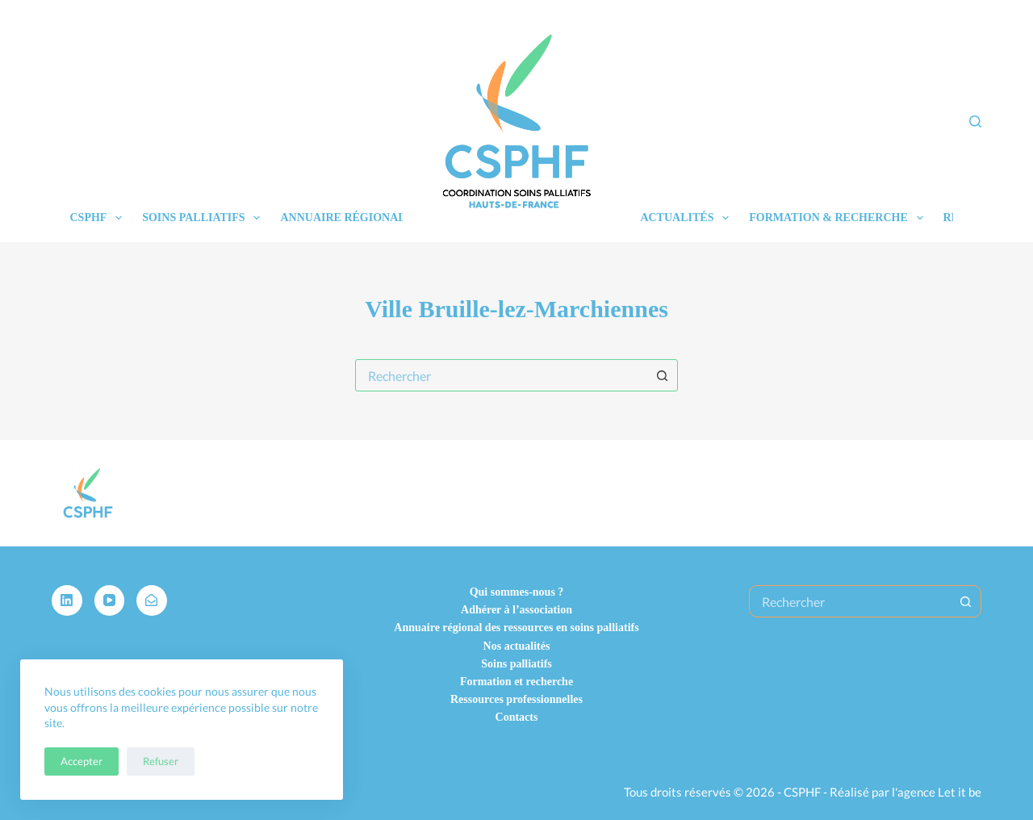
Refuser (160, 761)
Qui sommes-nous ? (517, 592)
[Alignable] (151, 600)
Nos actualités (516, 646)
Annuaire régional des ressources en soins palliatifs (516, 627)
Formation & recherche (839, 218)
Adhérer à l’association (516, 610)
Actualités (687, 218)
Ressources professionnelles (516, 699)
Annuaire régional (342, 217)
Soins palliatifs (204, 218)
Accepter (81, 761)
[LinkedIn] (67, 600)
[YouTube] (109, 600)
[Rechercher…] (850, 601)
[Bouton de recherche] (661, 375)
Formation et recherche (516, 682)
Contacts (517, 717)
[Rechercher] (975, 121)
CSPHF (99, 218)
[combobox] (501, 375)
